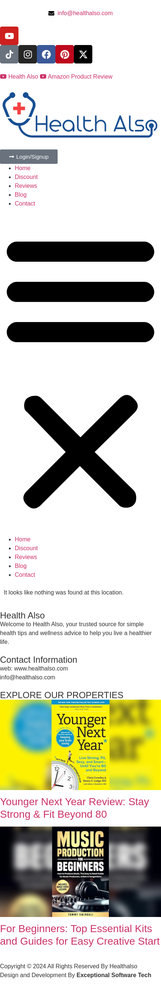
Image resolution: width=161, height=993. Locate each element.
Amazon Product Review (76, 76)
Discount (26, 177)
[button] (80, 371)
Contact (25, 203)
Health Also (20, 76)
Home (23, 168)
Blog (21, 195)
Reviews (26, 186)
